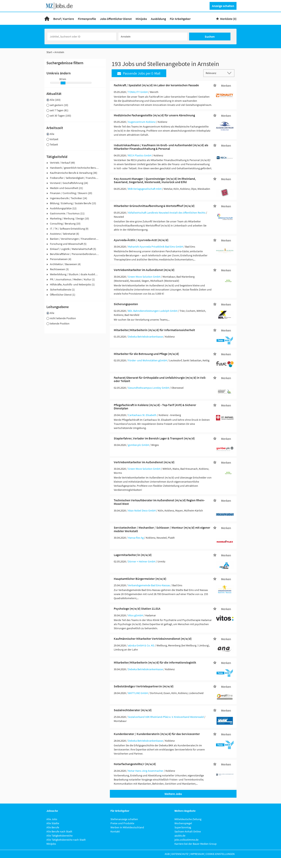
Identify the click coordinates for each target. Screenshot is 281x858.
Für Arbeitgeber (180, 19)
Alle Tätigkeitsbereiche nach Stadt (66, 839)
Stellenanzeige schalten (124, 819)
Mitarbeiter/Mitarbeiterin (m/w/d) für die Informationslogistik (155, 662)
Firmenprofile (87, 19)
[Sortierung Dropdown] (230, 73)
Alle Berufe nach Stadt (59, 831)
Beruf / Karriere (63, 19)
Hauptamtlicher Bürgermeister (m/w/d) (140, 579)
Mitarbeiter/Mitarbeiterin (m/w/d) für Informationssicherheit (154, 330)
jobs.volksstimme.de (186, 839)
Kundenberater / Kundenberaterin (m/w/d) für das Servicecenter (157, 734)
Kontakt (115, 831)
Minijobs (141, 19)
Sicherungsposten (126, 304)
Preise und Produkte (122, 823)
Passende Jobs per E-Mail (138, 73)
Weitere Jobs (173, 794)
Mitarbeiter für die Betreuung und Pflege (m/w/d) (146, 354)
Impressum (197, 854)
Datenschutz (180, 854)
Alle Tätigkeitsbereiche (59, 835)
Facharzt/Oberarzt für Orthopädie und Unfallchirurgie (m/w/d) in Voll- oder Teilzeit (160, 379)
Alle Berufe (52, 827)
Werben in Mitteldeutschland (127, 827)
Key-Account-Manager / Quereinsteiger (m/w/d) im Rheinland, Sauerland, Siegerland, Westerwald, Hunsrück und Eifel (155, 180)
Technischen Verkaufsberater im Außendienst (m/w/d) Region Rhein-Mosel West (159, 502)
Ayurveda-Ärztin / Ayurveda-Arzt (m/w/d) (141, 240)
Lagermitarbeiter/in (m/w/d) (133, 555)
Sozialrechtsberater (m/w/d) (133, 710)
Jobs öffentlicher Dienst (116, 19)
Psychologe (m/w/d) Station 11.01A (137, 608)
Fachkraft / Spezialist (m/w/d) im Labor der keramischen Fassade (156, 85)
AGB (167, 854)
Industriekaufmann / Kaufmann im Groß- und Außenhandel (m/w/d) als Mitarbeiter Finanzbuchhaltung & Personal (161, 147)
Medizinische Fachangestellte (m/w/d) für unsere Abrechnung (154, 115)
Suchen (210, 36)
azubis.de (179, 835)
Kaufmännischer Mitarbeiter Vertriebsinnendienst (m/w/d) (153, 639)
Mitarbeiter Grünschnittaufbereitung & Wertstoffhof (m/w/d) (154, 206)
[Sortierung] (215, 73)
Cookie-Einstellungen (220, 854)
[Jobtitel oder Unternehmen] (81, 36)
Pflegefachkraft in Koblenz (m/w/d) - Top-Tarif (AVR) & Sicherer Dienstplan (155, 406)
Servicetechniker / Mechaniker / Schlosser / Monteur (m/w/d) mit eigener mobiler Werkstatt (162, 529)
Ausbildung (158, 19)
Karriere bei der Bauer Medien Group (195, 844)
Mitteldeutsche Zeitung (187, 819)
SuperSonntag (182, 827)
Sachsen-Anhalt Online (187, 831)
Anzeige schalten (223, 6)
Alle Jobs (51, 819)
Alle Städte (52, 823)
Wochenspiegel (183, 823)
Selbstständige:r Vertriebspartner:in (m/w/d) (143, 686)
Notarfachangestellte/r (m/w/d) (135, 764)
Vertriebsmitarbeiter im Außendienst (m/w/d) (144, 270)
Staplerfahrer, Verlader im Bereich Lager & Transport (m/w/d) (154, 438)
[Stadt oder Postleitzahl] (152, 36)
